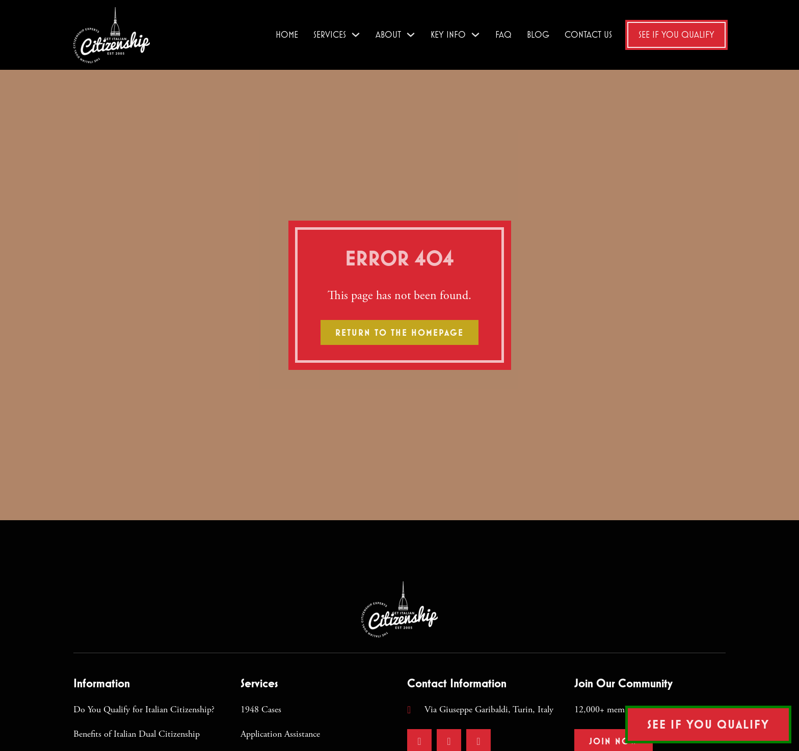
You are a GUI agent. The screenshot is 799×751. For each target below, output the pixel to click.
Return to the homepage (399, 332)
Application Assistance (280, 734)
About (388, 35)
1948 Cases (261, 709)
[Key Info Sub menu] (475, 34)
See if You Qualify (676, 35)
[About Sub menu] (410, 34)
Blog (538, 35)
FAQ (503, 35)
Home (287, 35)
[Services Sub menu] (355, 34)
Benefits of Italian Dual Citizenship (136, 734)
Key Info (448, 35)
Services (329, 35)
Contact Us (588, 35)
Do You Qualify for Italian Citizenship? (144, 709)
